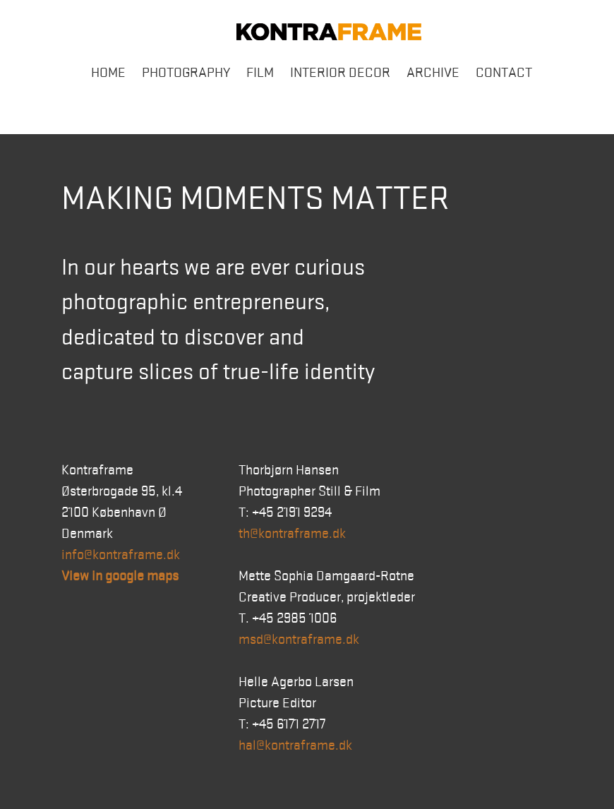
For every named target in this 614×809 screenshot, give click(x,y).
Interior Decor (340, 72)
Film (260, 72)
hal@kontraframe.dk (295, 745)
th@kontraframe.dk (292, 533)
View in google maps (120, 576)
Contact (504, 72)
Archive (433, 72)
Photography (186, 72)
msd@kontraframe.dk (299, 639)
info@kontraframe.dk (120, 555)
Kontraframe (328, 31)
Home (108, 72)
